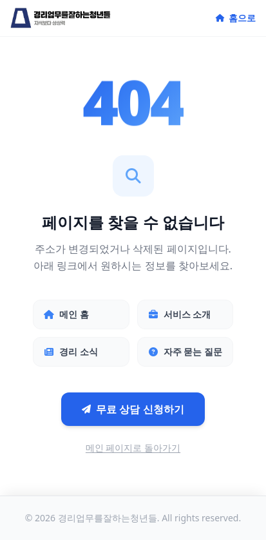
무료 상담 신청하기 (133, 409)
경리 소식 (71, 351)
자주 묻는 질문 (185, 351)
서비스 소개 (179, 314)
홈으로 (236, 18)
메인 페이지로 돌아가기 (133, 447)
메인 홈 (66, 314)
